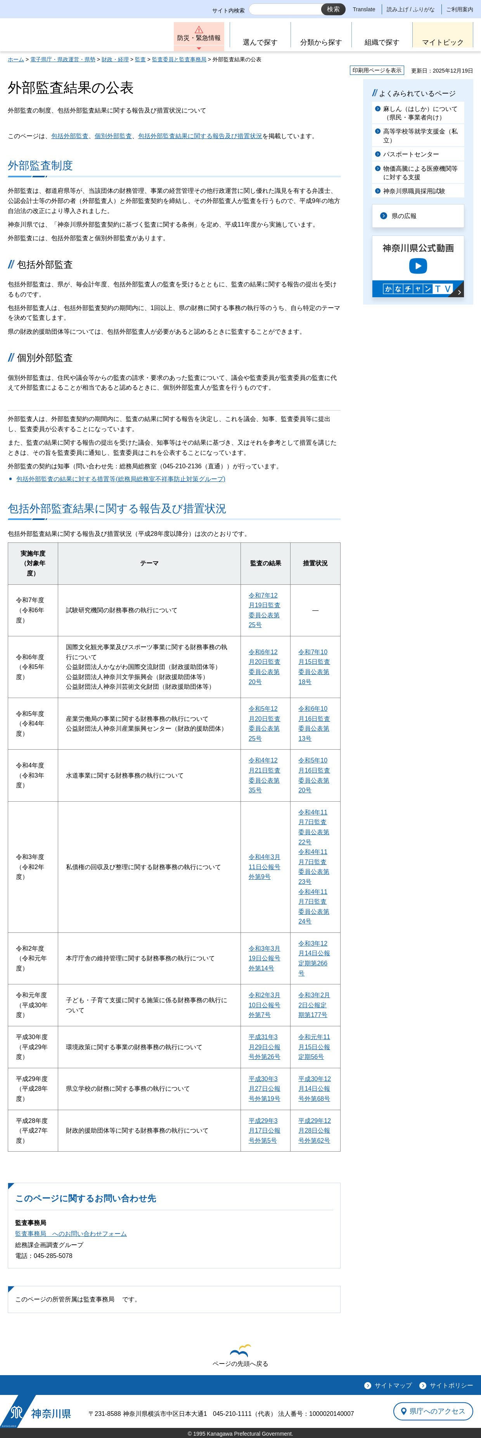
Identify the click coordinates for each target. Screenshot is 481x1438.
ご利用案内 (459, 9)
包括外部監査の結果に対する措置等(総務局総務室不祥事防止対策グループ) (120, 479)
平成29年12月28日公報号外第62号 (314, 1130)
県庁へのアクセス (437, 1411)
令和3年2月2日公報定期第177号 (314, 1005)
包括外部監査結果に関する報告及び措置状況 (200, 136)
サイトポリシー (451, 1385)
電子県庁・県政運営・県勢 (62, 59)
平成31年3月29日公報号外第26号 (264, 1047)
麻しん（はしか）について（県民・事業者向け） (420, 113)
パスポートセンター (411, 154)
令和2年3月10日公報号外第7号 (264, 1005)
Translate (364, 9)
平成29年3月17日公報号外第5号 (264, 1130)
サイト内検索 (228, 10)
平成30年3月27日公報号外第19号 (264, 1089)
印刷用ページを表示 (377, 70)
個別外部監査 (113, 136)
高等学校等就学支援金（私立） (420, 135)
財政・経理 (115, 59)
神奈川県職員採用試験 (414, 191)
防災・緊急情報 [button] (199, 38)
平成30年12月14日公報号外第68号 (314, 1089)
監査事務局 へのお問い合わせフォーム (71, 1233)
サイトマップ (393, 1385)
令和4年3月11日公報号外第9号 (264, 867)
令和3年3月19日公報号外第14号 (264, 958)
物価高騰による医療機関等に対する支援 (420, 172)
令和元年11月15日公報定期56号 (314, 1047)
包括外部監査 (69, 136)
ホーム (16, 59)
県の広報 (404, 216)
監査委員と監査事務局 (179, 59)
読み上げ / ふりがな (411, 9)
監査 (140, 59)
